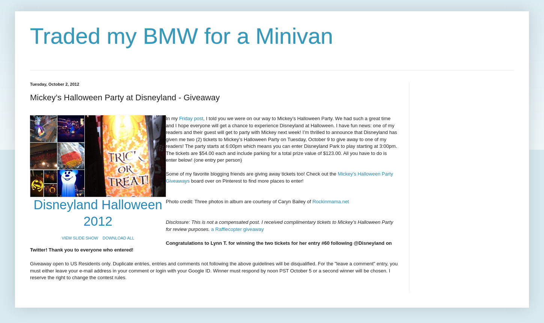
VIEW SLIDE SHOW (80, 238)
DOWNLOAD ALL (118, 238)
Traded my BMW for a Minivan (181, 36)
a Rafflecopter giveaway (237, 229)
